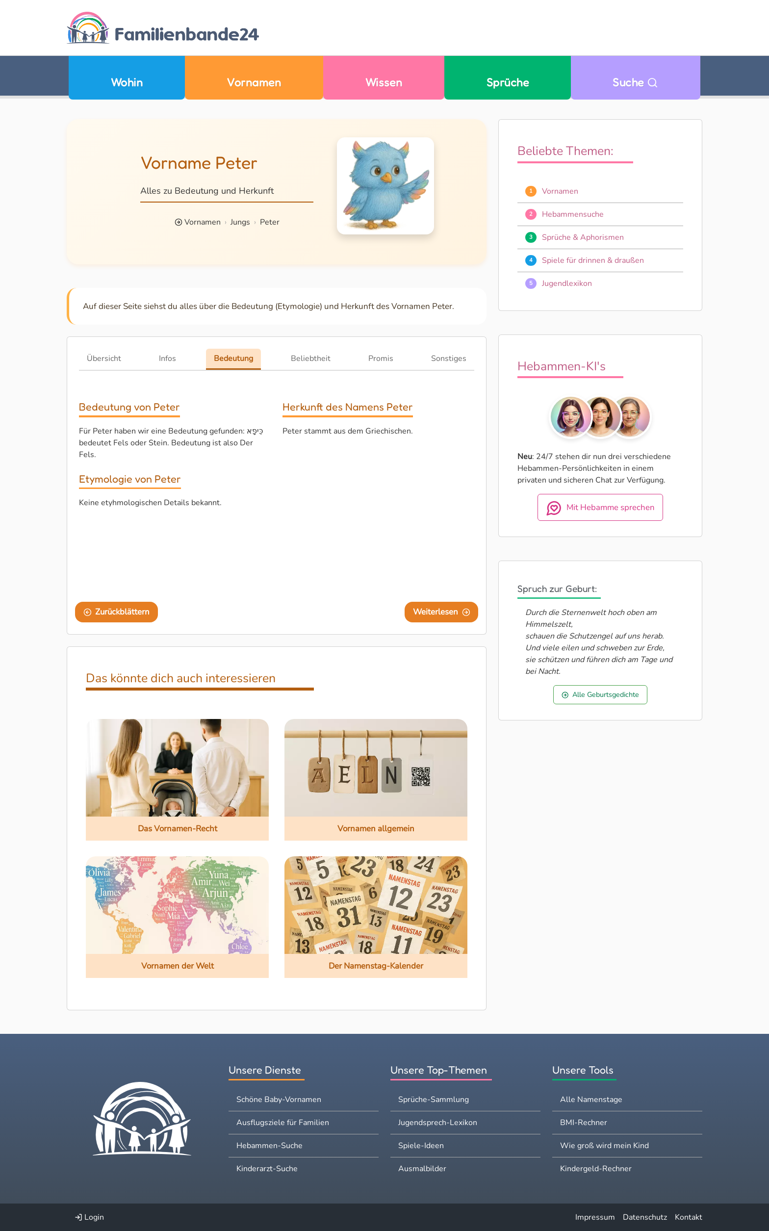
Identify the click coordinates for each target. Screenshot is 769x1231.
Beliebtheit (311, 358)
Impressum (595, 1217)
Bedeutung (233, 358)
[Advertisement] (378, 517)
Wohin (127, 82)
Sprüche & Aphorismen (583, 237)
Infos (167, 358)
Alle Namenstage (591, 1099)
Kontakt (688, 1217)
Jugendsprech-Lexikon (437, 1122)
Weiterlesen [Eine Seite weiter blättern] (441, 611)
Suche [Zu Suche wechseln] (635, 82)
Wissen (384, 82)
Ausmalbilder (422, 1168)
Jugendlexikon (567, 283)
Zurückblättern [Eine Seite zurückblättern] (116, 611)
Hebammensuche (573, 214)
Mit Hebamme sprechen (600, 508)
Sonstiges (448, 358)
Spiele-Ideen (421, 1145)
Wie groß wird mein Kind (604, 1145)
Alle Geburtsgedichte (600, 694)
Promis (380, 358)
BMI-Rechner (583, 1122)
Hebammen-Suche (269, 1145)
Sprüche (508, 82)
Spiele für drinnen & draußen (593, 260)
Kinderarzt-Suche (267, 1168)
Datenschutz (645, 1217)
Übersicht (104, 358)
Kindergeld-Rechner (596, 1168)
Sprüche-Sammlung (433, 1099)
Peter (270, 222)
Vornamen (254, 82)
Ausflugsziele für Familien (282, 1122)
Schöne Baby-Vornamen (278, 1099)
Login (89, 1217)
